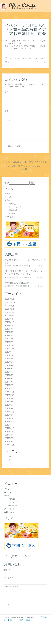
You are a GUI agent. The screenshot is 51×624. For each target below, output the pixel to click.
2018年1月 (9, 372)
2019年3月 (9, 339)
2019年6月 (9, 335)
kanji (32, 266)
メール (8, 101)
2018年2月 (9, 368)
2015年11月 (9, 412)
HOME (7, 194)
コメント (8, 120)
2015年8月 (9, 415)
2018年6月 (9, 359)
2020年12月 (10, 299)
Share (41, 62)
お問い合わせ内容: (11, 586)
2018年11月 (9, 352)
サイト (7, 111)
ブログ (7, 460)
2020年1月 (9, 315)
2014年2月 (9, 441)
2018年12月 (9, 349)
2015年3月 (9, 421)
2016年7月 (9, 402)
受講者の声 (13, 210)
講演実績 (12, 204)
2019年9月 (9, 329)
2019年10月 (10, 325)
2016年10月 (10, 395)
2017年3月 (9, 382)
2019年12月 (9, 319)
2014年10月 (10, 431)
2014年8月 (9, 435)
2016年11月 (9, 392)
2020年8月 (9, 306)
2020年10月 (10, 302)
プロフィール (10, 213)
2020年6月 (9, 309)
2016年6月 (9, 405)
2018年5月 (9, 362)
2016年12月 (9, 388)
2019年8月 (9, 332)
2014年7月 (9, 438)
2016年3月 (9, 408)
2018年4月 (9, 365)
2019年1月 (9, 345)
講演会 (7, 200)
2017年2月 (9, 385)
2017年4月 (9, 378)
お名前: (7, 570)
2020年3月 (9, 312)
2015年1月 (9, 425)
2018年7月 (9, 355)
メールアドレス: (10, 578)
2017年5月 (9, 375)
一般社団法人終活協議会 (17, 282)
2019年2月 (9, 342)
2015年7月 (9, 418)
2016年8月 (9, 398)
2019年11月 (9, 322)
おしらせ (28, 58)
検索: (7, 183)
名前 (7, 92)
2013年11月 (9, 445)
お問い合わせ (10, 217)
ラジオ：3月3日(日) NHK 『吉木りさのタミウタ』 (25, 162)
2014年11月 (9, 428)
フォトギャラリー (16, 207)
